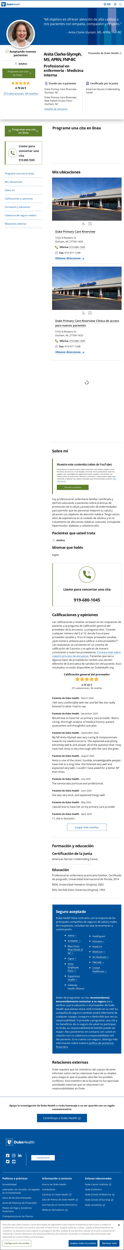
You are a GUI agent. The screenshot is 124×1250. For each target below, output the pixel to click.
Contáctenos (43, 1157)
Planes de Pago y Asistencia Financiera (17, 1209)
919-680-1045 (87, 600)
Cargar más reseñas (87, 827)
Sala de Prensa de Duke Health (58, 1199)
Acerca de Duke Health (54, 1184)
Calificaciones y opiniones (19, 198)
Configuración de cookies (16, 1243)
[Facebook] (8, 1156)
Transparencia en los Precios (17, 1216)
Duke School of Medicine (98, 1194)
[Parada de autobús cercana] (90, 224)
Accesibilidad (9, 1184)
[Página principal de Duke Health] (15, 4)
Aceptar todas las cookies (83, 1243)
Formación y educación (17, 206)
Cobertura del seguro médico (21, 215)
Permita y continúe (72, 487)
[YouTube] (14, 1162)
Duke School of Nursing (97, 1199)
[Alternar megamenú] (115, 4)
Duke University (93, 1204)
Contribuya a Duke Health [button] (60, 1118)
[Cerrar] (118, 1225)
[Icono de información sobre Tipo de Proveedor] (120, 53)
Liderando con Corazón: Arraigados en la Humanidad (21, 1191)
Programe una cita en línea (19, 173)
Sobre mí (10, 190)
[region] (62, 1235)
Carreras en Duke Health (55, 1194)
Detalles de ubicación (56, 109)
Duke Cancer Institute (96, 1184)
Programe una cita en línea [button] (20, 73)
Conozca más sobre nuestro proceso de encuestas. (86, 654)
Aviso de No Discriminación (16, 1197)
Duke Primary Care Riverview (75, 231)
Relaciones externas (15, 223)
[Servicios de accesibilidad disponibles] (83, 224)
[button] (120, 4)
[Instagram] (14, 1156)
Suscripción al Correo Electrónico (59, 1204)
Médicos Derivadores (53, 1209)
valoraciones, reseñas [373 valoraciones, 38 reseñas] (20, 93)
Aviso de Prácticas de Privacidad (19, 1202)
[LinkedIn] (20, 1156)
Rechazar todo (109, 1243)
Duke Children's (93, 1189)
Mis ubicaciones (13, 181)
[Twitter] (8, 1162)
